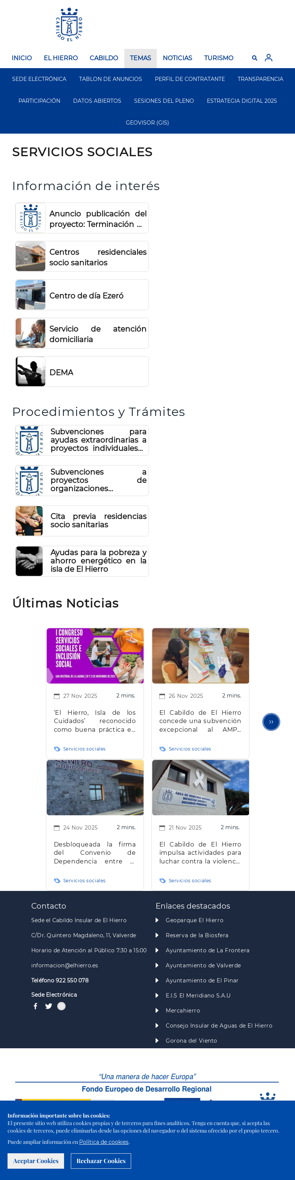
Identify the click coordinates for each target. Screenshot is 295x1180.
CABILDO (104, 58)
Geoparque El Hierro (194, 920)
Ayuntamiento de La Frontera (208, 950)
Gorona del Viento (191, 1040)
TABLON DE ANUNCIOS (110, 79)
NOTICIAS (177, 58)
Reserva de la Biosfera (197, 935)
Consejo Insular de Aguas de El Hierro (219, 1025)
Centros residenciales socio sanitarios (98, 257)
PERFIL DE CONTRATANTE (190, 79)
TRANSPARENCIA (260, 79)
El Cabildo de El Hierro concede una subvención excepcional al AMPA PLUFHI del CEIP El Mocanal (200, 721)
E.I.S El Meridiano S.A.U (198, 995)
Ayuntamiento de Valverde (203, 965)
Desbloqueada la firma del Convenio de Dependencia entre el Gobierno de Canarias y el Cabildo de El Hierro (95, 853)
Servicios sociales (84, 749)
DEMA (61, 372)
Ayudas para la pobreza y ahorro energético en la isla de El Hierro (98, 560)
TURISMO (218, 58)
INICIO (22, 58)
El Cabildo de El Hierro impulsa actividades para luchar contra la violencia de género (200, 853)
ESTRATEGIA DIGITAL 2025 (242, 100)
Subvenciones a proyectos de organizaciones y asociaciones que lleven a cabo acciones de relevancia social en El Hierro (98, 480)
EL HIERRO (61, 58)
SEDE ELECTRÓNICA (39, 79)
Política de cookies (103, 1142)
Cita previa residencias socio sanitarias (98, 520)
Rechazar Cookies (100, 1161)
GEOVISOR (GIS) (147, 122)
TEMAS (140, 58)
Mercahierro (183, 1010)
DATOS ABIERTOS (97, 100)
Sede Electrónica (54, 994)
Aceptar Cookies (35, 1161)
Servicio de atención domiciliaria (98, 334)
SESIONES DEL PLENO (164, 100)
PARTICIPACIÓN (39, 100)
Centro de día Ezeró (86, 295)
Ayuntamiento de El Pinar (202, 980)
